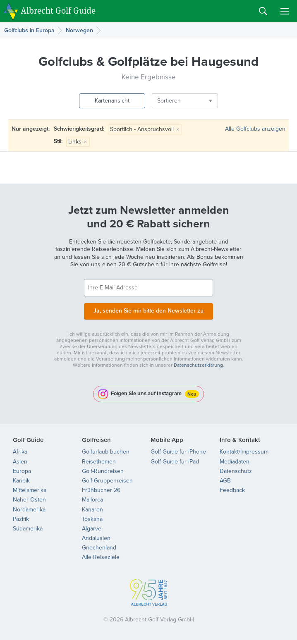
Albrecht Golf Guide (58, 10)
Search (263, 11)
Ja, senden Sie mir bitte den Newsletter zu (148, 310)
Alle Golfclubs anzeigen (255, 128)
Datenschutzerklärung (198, 365)
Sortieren (169, 100)
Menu (284, 11)
